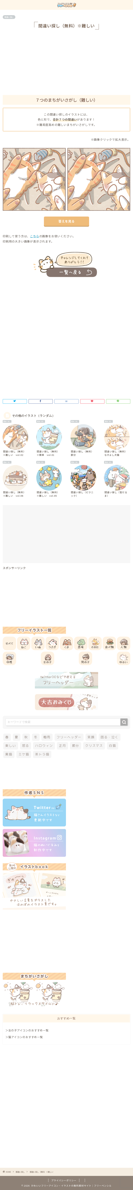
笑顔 (91, 737)
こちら (34, 236)
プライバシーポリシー (63, 1180)
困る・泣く (110, 737)
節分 (75, 745)
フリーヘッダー (69, 737)
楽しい (10, 745)
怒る (25, 745)
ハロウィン (44, 745)
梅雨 (47, 737)
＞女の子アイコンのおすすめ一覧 (27, 1030)
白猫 (112, 745)
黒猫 (8, 754)
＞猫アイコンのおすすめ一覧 (24, 1037)
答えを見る (66, 221)
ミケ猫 (23, 754)
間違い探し (9, 17)
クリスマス (94, 745)
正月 (62, 745)
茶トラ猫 (42, 754)
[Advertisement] (68, 61)
